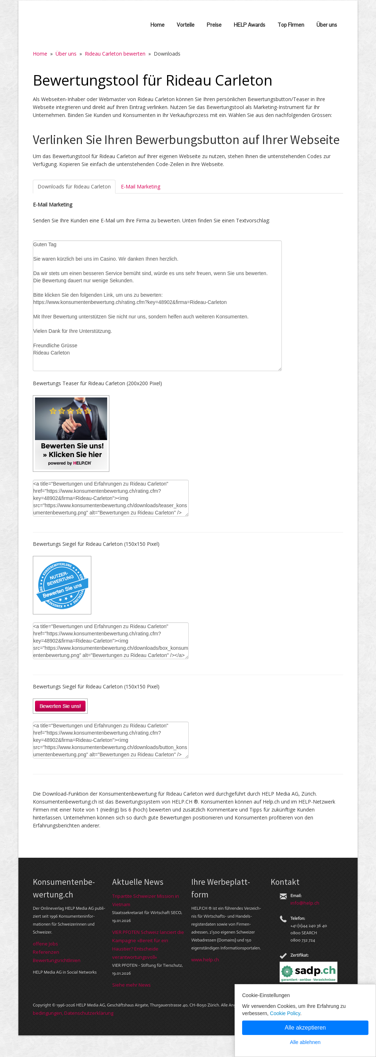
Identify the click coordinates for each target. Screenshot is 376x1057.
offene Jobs (45, 943)
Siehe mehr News (131, 985)
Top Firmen (290, 24)
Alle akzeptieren (305, 1028)
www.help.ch (205, 959)
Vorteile (185, 24)
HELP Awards (249, 24)
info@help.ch (304, 903)
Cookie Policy (285, 1013)
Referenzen (46, 952)
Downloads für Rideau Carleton (74, 186)
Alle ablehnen (305, 1042)
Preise (214, 24)
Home (157, 24)
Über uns (326, 24)
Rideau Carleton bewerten (115, 53)
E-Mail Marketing (140, 186)
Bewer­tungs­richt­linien (56, 960)
